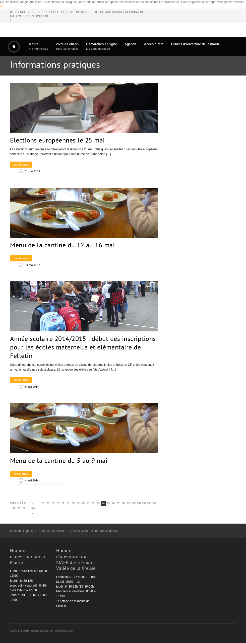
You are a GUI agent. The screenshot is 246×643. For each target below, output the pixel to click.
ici (1, 6)
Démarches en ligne (101, 46)
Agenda (131, 44)
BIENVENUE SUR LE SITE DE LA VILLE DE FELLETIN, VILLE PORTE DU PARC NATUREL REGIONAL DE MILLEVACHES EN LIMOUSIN (77, 14)
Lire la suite (21, 164)
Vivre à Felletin (67, 46)
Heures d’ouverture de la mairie (195, 44)
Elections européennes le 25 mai (57, 141)
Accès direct (153, 44)
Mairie (38, 46)
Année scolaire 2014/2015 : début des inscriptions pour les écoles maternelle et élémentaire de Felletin (83, 348)
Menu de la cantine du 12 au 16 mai (62, 246)
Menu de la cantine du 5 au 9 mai (58, 461)
